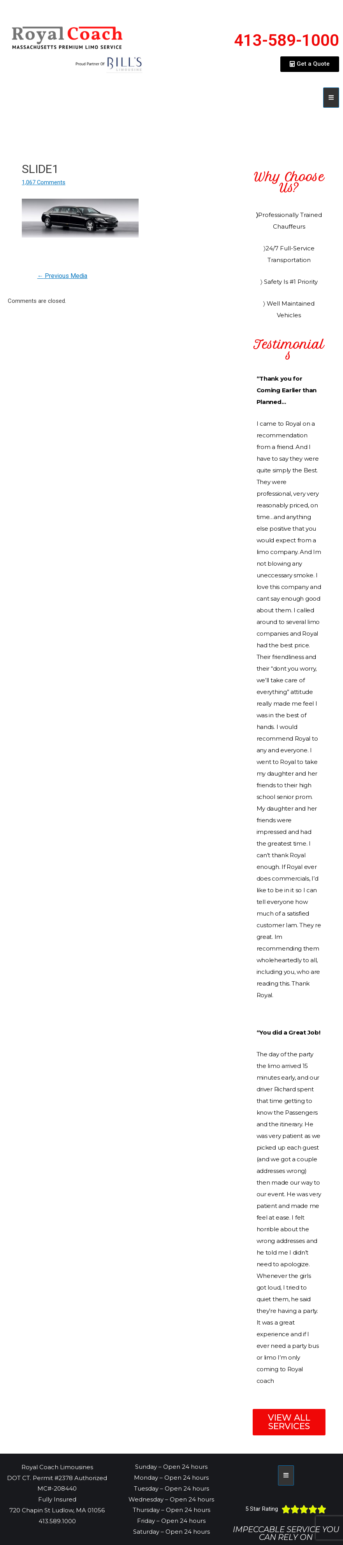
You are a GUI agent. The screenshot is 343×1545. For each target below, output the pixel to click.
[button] (309, 64)
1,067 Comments (44, 182)
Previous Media (62, 276)
